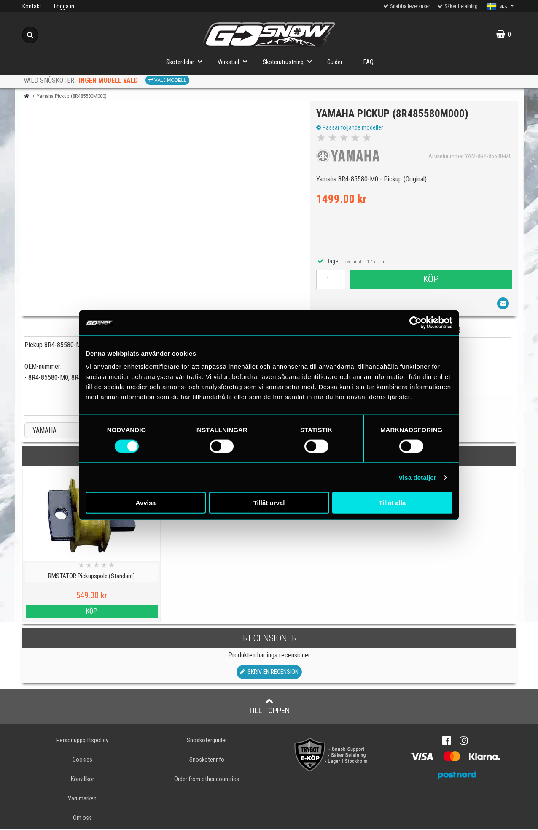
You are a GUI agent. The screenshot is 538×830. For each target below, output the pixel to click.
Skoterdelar (186, 61)
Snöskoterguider (207, 740)
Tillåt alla (392, 502)
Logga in (64, 6)
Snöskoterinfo (206, 760)
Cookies (82, 760)
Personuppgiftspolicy (82, 740)
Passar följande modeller (350, 127)
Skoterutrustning (290, 61)
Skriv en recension (269, 672)
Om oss (82, 818)
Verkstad (235, 61)
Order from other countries (206, 779)
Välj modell (167, 80)
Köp (430, 279)
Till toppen (269, 706)
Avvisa (146, 502)
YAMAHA (44, 431)
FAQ (368, 62)
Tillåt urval (269, 502)
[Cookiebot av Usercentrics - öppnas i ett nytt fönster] (415, 322)
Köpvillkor (82, 779)
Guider (334, 62)
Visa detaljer (417, 477)
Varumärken (82, 799)
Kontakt (31, 6)
